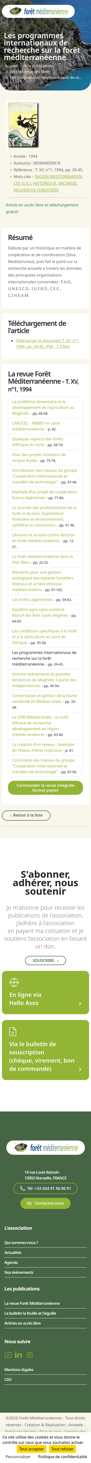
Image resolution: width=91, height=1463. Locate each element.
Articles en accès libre (29, 71)
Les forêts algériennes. (32, 599)
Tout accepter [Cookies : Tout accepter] (31, 1449)
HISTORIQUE (44, 183)
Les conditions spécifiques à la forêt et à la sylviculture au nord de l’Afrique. (44, 636)
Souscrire (45, 960)
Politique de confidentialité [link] (62, 1456)
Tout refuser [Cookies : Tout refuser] (62, 1449)
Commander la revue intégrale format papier (45, 788)
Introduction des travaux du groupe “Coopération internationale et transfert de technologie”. (44, 476)
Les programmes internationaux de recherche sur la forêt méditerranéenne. (44, 658)
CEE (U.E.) (22, 183)
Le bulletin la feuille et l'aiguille (30, 1313)
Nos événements (18, 1272)
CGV (7, 1379)
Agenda (11, 1262)
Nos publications (39, 65)
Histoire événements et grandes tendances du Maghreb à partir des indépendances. (44, 679)
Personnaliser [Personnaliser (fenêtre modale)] (18, 1456)
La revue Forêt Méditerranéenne (32, 1303)
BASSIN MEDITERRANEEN (58, 176)
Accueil (11, 65)
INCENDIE (67, 183)
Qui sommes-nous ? (21, 1242)
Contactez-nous (45, 1203)
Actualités (12, 1252)
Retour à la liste (26, 815)
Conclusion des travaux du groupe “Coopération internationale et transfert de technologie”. (43, 766)
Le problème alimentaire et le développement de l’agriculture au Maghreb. (43, 407)
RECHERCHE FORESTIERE (36, 190)
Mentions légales (18, 1369)
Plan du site (50, 1431)
